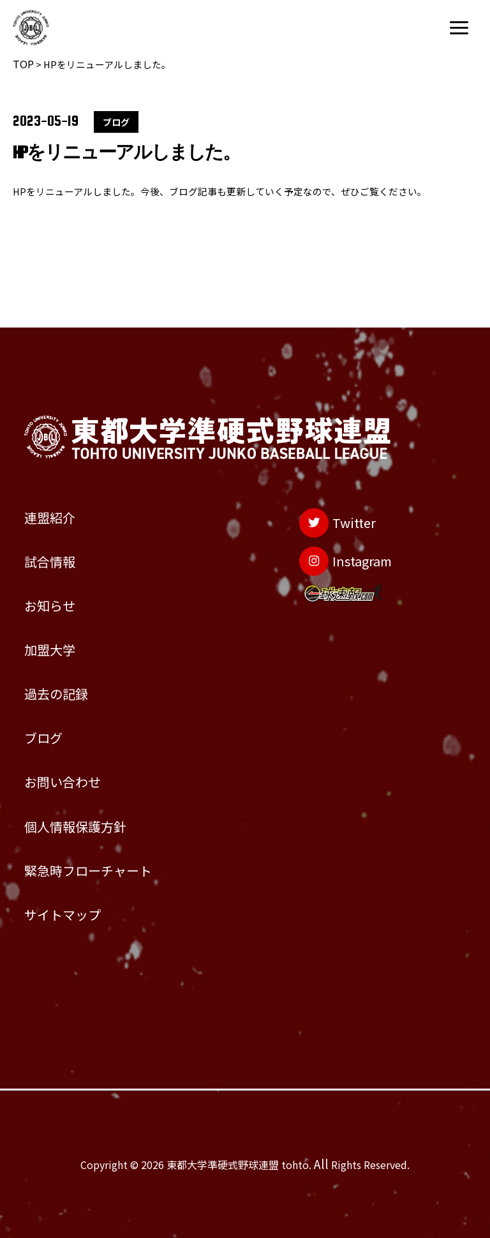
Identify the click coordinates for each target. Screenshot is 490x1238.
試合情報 (58, 486)
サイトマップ (76, 908)
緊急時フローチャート (110, 855)
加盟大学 (58, 592)
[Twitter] (318, 442)
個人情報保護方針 (93, 802)
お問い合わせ (76, 749)
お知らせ (58, 539)
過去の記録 (67, 645)
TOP (23, 64)
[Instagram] (330, 490)
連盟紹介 (58, 434)
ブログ (50, 697)
